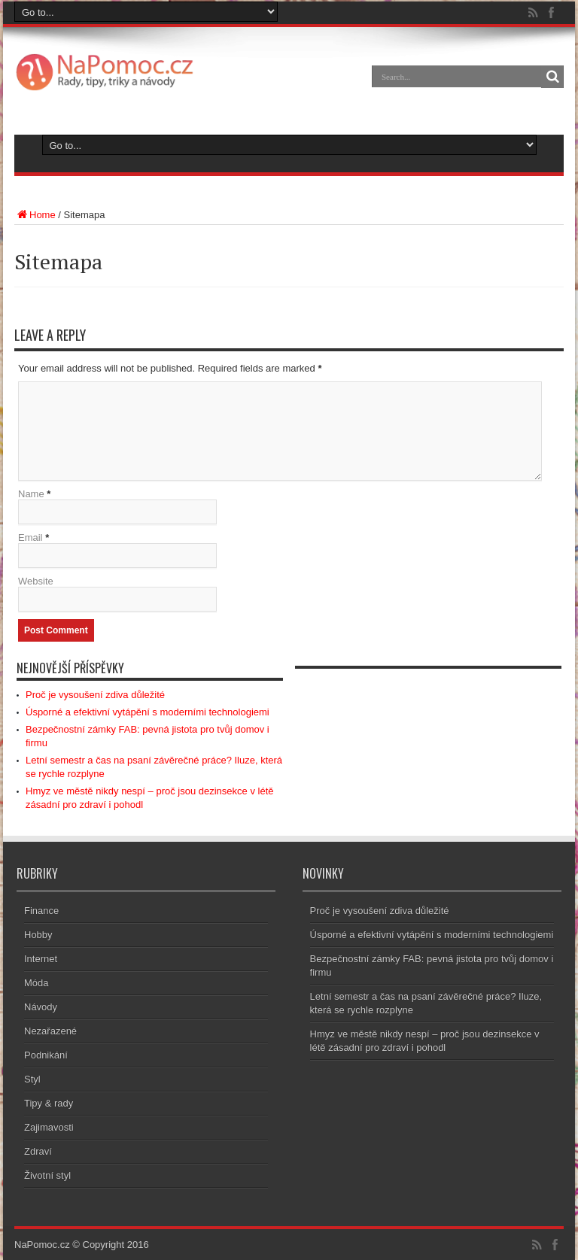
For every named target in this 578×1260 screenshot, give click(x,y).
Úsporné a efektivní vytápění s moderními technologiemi (147, 712)
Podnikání (46, 1055)
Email (30, 537)
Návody (40, 1007)
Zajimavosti (49, 1127)
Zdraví (38, 1151)
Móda (36, 982)
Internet (40, 958)
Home (35, 214)
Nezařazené (50, 1031)
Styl (32, 1079)
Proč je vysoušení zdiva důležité (95, 694)
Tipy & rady (48, 1103)
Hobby (38, 934)
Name (31, 493)
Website (35, 581)
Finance (41, 910)
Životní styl (47, 1175)
